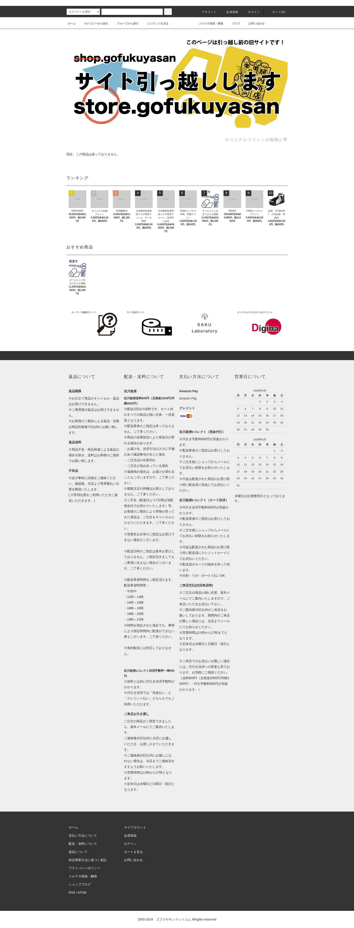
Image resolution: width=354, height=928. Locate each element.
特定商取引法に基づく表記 (88, 860)
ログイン (251, 12)
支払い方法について (83, 835)
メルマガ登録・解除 (208, 23)
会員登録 (229, 12)
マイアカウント (135, 827)
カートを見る (133, 852)
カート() (276, 12)
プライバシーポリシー (84, 868)
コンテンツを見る (155, 23)
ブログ (233, 23)
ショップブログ (80, 884)
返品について (78, 852)
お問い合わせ (254, 23)
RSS (72, 892)
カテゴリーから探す (93, 23)
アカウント (206, 12)
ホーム (72, 23)
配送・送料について (83, 843)
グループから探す (125, 23)
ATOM (82, 892)
